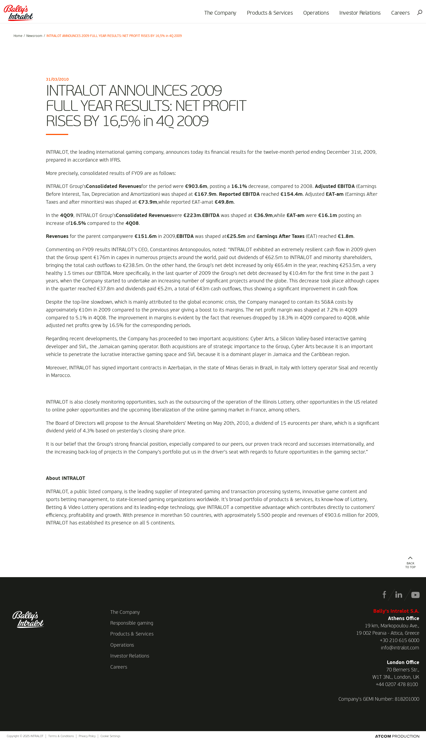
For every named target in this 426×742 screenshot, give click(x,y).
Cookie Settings (110, 736)
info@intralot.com (400, 648)
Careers (392, 15)
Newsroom (34, 36)
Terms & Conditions (61, 736)
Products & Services (262, 15)
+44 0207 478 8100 (397, 684)
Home (18, 36)
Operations (308, 15)
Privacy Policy (87, 736)
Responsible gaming (131, 623)
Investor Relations (352, 15)
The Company (212, 15)
